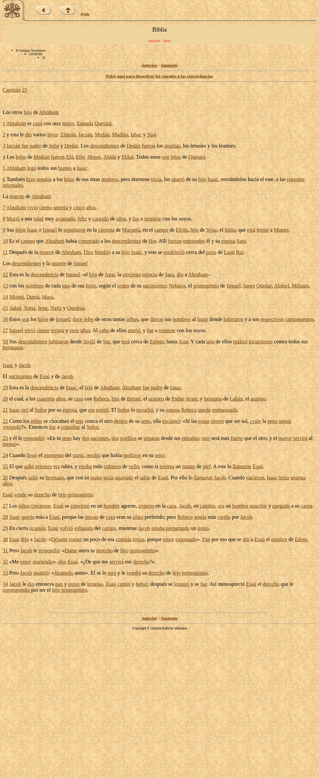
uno (66, 285)
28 (5, 517)
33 (5, 573)
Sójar (211, 230)
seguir (285, 421)
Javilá (89, 341)
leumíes (227, 146)
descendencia (44, 274)
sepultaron (74, 230)
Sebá (54, 146)
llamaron (242, 466)
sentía (200, 517)
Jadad (15, 308)
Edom (301, 539)
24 (5, 455)
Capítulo (12, 90)
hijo (28, 112)
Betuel (134, 398)
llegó (32, 455)
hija (115, 398)
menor (9, 444)
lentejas (95, 584)
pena (272, 421)
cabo (104, 330)
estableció (174, 252)
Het (152, 241)
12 (5, 274)
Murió (13, 218)
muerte (17, 196)
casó (37, 123)
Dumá (32, 297)
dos (85, 438)
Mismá (16, 297)
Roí (239, 252)
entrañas (190, 438)
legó (31, 168)
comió (123, 584)
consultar (70, 427)
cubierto (112, 466)
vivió (32, 207)
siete (74, 330)
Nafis (56, 308)
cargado (100, 218)
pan (59, 584)
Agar (109, 274)
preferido (154, 517)
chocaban (59, 421)
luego (249, 285)
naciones (100, 438)
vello (133, 466)
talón (145, 477)
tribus (132, 319)
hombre (112, 506)
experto (146, 506)
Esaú (44, 376)
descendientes (104, 146)
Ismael (50, 230)
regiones (296, 179)
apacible (258, 506)
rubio (66, 466)
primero (43, 466)
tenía (108, 477)
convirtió (80, 506)
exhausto (83, 528)
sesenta (298, 477)
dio (28, 134)
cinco (79, 207)
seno (145, 421)
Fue (206, 539)
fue (25, 146)
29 (5, 528)
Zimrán (68, 134)
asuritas (172, 146)
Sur (106, 341)
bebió (142, 584)
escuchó (144, 410)
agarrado (124, 477)
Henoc (94, 157)
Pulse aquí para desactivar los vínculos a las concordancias (159, 76)
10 (5, 241)
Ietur (43, 308)
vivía (156, 179)
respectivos (272, 319)
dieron (156, 319)
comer (75, 539)
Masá (48, 297)
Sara (241, 241)
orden (123, 285)
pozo (211, 252)
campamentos (299, 319)
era (91, 410)
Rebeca (101, 398)
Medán (102, 134)
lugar (202, 319)
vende (20, 494)
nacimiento (154, 285)
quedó (204, 410)
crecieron (41, 506)
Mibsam (300, 285)
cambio (207, 506)
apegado (281, 506)
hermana (213, 398)
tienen (217, 421)
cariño (224, 517)
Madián (120, 134)
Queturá (103, 123)
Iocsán (85, 134)
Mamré (281, 230)
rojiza (138, 539)
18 (5, 341)
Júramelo (63, 573)
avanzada (65, 218)
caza (171, 506)
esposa (228, 241)
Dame (71, 550)
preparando (178, 528)
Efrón (182, 230)
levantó (181, 584)
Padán (177, 398)
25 (24, 90)
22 (5, 421)
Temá (29, 308)
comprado (89, 241)
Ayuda (85, 14)
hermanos (13, 347)
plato (138, 517)
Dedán (71, 146)
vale (256, 421)
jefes (89, 319)
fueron (148, 146)
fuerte (237, 438)
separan (152, 438)
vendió (133, 573)
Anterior (149, 65)
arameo (156, 398)
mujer (68, 123)
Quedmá (76, 308)
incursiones (261, 341)
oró (24, 410)
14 (5, 297)
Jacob (25, 365)
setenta (61, 207)
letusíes (198, 146)
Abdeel (281, 285)
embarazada (224, 410)
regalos (44, 179)
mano (96, 477)
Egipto (157, 341)
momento (53, 455)
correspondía (16, 590)
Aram (191, 398)
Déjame (59, 539)
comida (123, 539)
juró (112, 573)
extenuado (186, 539)
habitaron (233, 319)
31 (5, 550)
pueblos (128, 438)
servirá (300, 438)
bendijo (103, 252)
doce (77, 319)
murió (134, 330)
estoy (168, 539)
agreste (128, 506)
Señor (41, 410)
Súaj (151, 134)
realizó (240, 341)
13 (5, 285)
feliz (82, 218)
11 (5, 252)
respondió (33, 438)
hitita (230, 230)
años (91, 207)
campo (161, 230)
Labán (236, 398)
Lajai (229, 252)
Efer (80, 157)
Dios (88, 252)
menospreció (231, 584)
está (251, 230)
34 (5, 584)
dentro (120, 421)
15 (5, 308)
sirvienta (132, 274)
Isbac (136, 134)
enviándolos (233, 179)
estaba (85, 466)
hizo (30, 179)
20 (5, 398)
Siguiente (169, 65)
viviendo (12, 427)
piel (207, 466)
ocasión (37, 528)
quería (27, 517)
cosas (204, 421)
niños (36, 421)
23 (5, 438)
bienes (65, 168)
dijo (25, 539)
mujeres (110, 179)
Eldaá (127, 157)
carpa (306, 506)
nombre (279, 539)
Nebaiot (177, 285)
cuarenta (46, 398)
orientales (13, 185)
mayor (285, 438)
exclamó (171, 421)
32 (5, 561)
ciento (45, 207)
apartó (178, 179)
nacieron (255, 477)
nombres (35, 285)
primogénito (206, 285)
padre (35, 146)
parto (78, 455)
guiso (203, 528)
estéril (102, 410)
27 (5, 506)
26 (5, 477)
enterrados (194, 241)
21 (5, 410)
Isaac (82, 168)
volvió (66, 528)
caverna (106, 230)
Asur (183, 341)
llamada (85, 123)
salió (29, 466)
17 (5, 330)
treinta (57, 330)
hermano (55, 477)
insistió (41, 573)
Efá (69, 157)
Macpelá (131, 230)
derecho (42, 494)
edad (38, 218)
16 (5, 319)
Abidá (109, 157)
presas (91, 517)
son (165, 157)
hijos (52, 134)
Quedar (263, 285)
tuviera (167, 466)
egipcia (149, 274)
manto (188, 466)
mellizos (132, 455)
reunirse (152, 218)
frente (263, 230)
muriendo (43, 561)
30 (5, 539)
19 (5, 387)
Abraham (49, 112)
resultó (93, 455)
